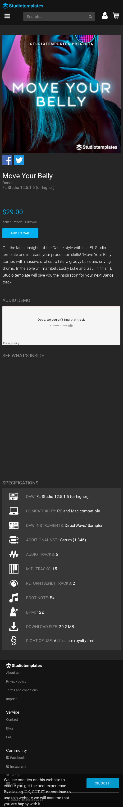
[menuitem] (8, 14)
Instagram (16, 766)
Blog (9, 728)
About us (12, 673)
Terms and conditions (22, 690)
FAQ (9, 737)
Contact (12, 719)
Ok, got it (103, 783)
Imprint (11, 699)
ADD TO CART (21, 233)
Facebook (15, 758)
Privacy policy (16, 681)
